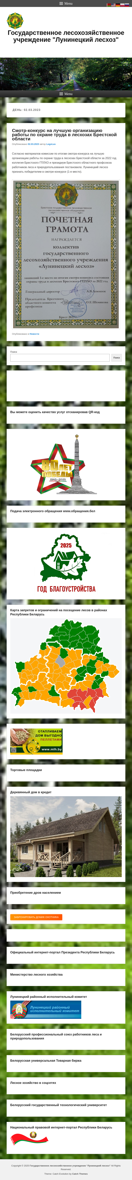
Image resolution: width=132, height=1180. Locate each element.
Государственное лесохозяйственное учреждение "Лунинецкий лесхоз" (66, 36)
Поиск (13, 351)
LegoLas (51, 144)
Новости (34, 334)
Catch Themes (80, 1174)
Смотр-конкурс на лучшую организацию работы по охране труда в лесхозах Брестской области (64, 134)
